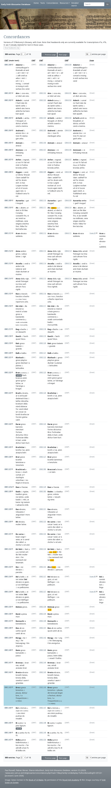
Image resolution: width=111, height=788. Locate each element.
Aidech (19, 100)
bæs (85, 111)
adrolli (50, 748)
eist (23, 73)
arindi (50, 254)
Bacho (51, 299)
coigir (22, 537)
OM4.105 (68, 143)
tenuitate (20, 465)
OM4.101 (68, 93)
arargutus (55, 643)
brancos (19, 378)
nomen (22, 552)
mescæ (84, 152)
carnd (27, 539)
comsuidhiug (79, 67)
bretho (19, 450)
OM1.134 (7, 576)
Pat (53, 296)
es (24, 633)
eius (17, 557)
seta (25, 193)
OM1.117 (7, 329)
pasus (18, 655)
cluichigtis (20, 477)
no (74, 103)
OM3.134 (42, 549)
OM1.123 (7, 393)
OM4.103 (68, 118)
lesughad (77, 121)
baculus (19, 296)
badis (50, 322)
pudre (59, 713)
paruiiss (19, 572)
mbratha (24, 401)
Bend (18, 614)
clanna (24, 136)
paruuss (59, 569)
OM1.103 (7, 118)
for (28, 177)
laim (53, 472)
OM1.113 (7, 263)
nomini (102, 579)
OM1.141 (7, 662)
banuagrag (20, 643)
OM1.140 (7, 650)
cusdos (25, 711)
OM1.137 (7, 621)
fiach (19, 103)
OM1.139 (7, 638)
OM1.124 (7, 424)
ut (17, 96)
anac (59, 143)
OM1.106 (7, 150)
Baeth (18, 336)
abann (23, 207)
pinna (24, 614)
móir (18, 165)
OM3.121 (42, 353)
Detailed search (74, 4)
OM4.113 (68, 263)
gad (76, 203)
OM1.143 (7, 687)
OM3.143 (42, 650)
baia (25, 311)
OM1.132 (7, 549)
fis (29, 733)
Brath (18, 393)
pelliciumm (24, 587)
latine (18, 256)
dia (54, 527)
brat (27, 662)
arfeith (24, 123)
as (26, 75)
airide (58, 118)
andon (23, 251)
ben (59, 522)
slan (22, 103)
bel (56, 398)
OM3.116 (42, 294)
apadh (79, 113)
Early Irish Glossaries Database (15, 4)
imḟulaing (19, 152)
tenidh (84, 215)
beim (55, 655)
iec (22, 567)
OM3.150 (42, 740)
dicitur (18, 123)
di (16, 750)
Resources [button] (64, 3)
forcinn (19, 417)
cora (23, 93)
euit (17, 552)
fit (17, 735)
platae (59, 363)
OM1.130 (7, 522)
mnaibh (19, 718)
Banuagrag (57, 640)
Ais (17, 207)
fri (21, 136)
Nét (20, 554)
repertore (20, 301)
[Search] (94, 4)
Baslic (18, 491)
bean (18, 537)
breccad (54, 693)
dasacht (51, 332)
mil (28, 162)
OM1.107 (7, 159)
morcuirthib (52, 325)
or (28, 73)
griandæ (51, 683)
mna (49, 256)
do (26, 103)
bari (19, 440)
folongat (56, 254)
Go (107, 4)
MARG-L (54, 208)
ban (17, 113)
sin (24, 750)
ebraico (102, 582)
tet (17, 579)
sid (17, 180)
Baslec (50, 491)
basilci (18, 499)
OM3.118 (42, 329)
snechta (25, 223)
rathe (23, 105)
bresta (18, 678)
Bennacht (20, 621)
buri (27, 443)
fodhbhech (77, 193)
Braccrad (52, 469)
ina (24, 111)
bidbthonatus (21, 742)
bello (22, 576)
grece (18, 254)
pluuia (18, 693)
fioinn (75, 223)
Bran (18, 372)
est (80, 73)
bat (18, 502)
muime (19, 274)
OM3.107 (42, 150)
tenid (20, 218)
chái (52, 306)
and (27, 70)
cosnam (51, 215)
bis (28, 643)
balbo (24, 353)
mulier (18, 524)
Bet (17, 708)
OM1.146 (7, 733)
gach (75, 138)
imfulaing (52, 152)
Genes (24, 675)
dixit (20, 96)
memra (25, 126)
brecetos (19, 690)
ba (22, 557)
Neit (26, 549)
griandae (19, 683)
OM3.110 (42, 200)
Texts (42, 3)
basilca (60, 491)
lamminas (20, 462)
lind (17, 229)
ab (21, 628)
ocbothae (20, 480)
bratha (24, 414)
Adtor (19, 65)
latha (21, 229)
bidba (20, 750)
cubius (24, 254)
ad (18, 73)
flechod (52, 695)
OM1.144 (7, 708)
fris (25, 215)
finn (17, 226)
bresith (19, 675)
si (16, 86)
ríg (22, 502)
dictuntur (19, 435)
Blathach (20, 357)
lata (78, 226)
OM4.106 (68, 150)
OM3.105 (42, 130)
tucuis (24, 188)
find (56, 223)
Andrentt (77, 130)
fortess (19, 432)
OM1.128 (7, 491)
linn (74, 226)
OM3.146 (42, 687)
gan (17, 138)
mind (18, 406)
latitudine (20, 368)
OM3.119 (42, 336)
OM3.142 (42, 638)
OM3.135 (42, 567)
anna (75, 266)
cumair (18, 475)
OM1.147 (7, 740)
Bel (17, 576)
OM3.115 (42, 251)
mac (23, 183)
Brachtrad (20, 469)
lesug (20, 121)
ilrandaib (76, 70)
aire (23, 96)
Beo (17, 628)
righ (24, 256)
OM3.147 (42, 708)
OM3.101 (42, 65)
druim (24, 180)
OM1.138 (7, 628)
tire (80, 133)
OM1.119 (7, 343)
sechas (18, 89)
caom (25, 680)
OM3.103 (42, 100)
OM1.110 (7, 207)
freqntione (21, 698)
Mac (26, 210)
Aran (18, 233)
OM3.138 (42, 607)
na (24, 218)
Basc (18, 487)
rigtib (75, 259)
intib (26, 505)
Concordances (52, 3)
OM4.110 (68, 207)
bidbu (50, 750)
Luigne (18, 185)
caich (18, 420)
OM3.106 (42, 143)
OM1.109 (7, 200)
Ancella (19, 263)
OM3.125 (42, 424)
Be (49, 522)
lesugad (51, 121)
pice (21, 723)
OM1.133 (7, 567)
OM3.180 (42, 469)
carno (52, 522)
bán (74, 113)
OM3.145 (42, 672)
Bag (17, 329)
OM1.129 (7, 509)
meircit (19, 311)
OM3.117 (42, 306)
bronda (19, 168)
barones (19, 427)
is (20, 183)
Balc (17, 343)
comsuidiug (21, 67)
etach (25, 472)
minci (19, 701)
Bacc (18, 294)
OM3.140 (42, 621)
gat (27, 200)
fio (26, 733)
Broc (26, 435)
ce (58, 185)
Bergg (18, 638)
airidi (82, 118)
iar (17, 412)
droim (81, 180)
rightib (54, 259)
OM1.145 (7, 723)
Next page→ (63, 55)
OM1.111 (7, 233)
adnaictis (20, 505)
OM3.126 (42, 393)
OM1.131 (7, 534)
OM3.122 (42, 357)
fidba (22, 226)
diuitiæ (50, 363)
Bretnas (19, 662)
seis (80, 108)
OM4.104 (68, 130)
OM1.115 (7, 294)
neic (22, 191)
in (24, 86)
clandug (52, 136)
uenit (18, 633)
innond (18, 309)
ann (59, 530)
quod (23, 631)
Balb (18, 353)
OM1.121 (7, 357)
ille (26, 306)
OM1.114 (7, 278)
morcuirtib (23, 325)
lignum (23, 725)
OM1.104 (7, 130)
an (78, 210)
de (23, 266)
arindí (22, 665)
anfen (24, 168)
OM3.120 (42, 343)
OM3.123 (42, 372)
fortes (50, 429)
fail (25, 162)
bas (24, 748)
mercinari (19, 429)
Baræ (18, 424)
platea (18, 365)
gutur (23, 380)
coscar (20, 412)
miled (25, 409)
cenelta (19, 680)
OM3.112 (42, 233)
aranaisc (19, 668)
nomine (102, 236)
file (81, 210)
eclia (56, 494)
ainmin (18, 133)
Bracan (27, 175)
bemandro (20, 653)
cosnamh (19, 215)
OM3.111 (42, 207)
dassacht (22, 332)
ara (18, 713)
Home (36, 3)
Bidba (18, 740)
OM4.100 (68, 65)
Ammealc (77, 150)
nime (52, 499)
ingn (58, 159)
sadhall (81, 177)
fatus (23, 339)
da (85, 103)
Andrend (19, 130)
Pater (24, 299)
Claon (18, 177)
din (49, 693)
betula (23, 708)
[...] (51, 552)
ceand (56, 123)
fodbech (19, 193)
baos (28, 111)
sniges (75, 221)
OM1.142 (7, 672)
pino (17, 725)
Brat (18, 457)
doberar (23, 406)
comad (26, 83)
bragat (19, 388)
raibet (21, 542)
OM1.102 (7, 100)
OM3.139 (42, 614)
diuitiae (24, 363)
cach (53, 256)
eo (23, 628)
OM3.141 (42, 628)
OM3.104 (42, 118)
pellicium (51, 584)
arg (17, 640)
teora (27, 108)
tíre (23, 133)
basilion (19, 494)
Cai (55, 395)
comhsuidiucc (54, 67)
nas (17, 665)
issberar (19, 269)
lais (25, 229)
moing (20, 86)
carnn (50, 527)
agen (18, 191)
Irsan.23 (93, 233)
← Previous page (49, 55)
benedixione (21, 623)
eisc (27, 93)
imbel (21, 579)
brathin (19, 459)
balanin (19, 346)
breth (18, 414)
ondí (23, 75)
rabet (58, 527)
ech (17, 81)
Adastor (51, 65)
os (23, 582)
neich (60, 188)
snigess (19, 223)
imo (23, 89)
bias (26, 398)
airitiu (26, 118)
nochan (25, 185)
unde (24, 440)
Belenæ (51, 607)
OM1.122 (7, 372)
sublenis (19, 236)
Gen (56, 675)
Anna (18, 251)
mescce (19, 155)
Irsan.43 (93, 576)
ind (25, 560)
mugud (20, 203)
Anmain (19, 143)
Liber (20, 299)
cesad (51, 658)
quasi (18, 339)
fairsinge (19, 386)
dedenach (20, 398)
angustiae (20, 514)
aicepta (51, 398)
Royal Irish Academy (70, 780)
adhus (56, 75)
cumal (26, 100)
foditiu (58, 658)
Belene (19, 607)
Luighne (76, 185)
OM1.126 (7, 457)
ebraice (23, 233)
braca (18, 472)
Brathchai (52, 393)
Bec (17, 567)
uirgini (18, 711)
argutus (19, 646)
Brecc (18, 687)
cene (26, 221)
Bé (17, 522)
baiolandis (20, 317)
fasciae (25, 487)
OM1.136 (7, 614)
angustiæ (52, 514)
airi (55, 96)
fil (23, 210)
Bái (49, 306)
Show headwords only (12, 48)
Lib (49, 296)
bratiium (19, 403)
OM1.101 (7, 93)
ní (21, 188)
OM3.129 (42, 487)
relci (24, 499)
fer (22, 640)
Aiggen (19, 172)
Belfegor (25, 584)
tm (27, 502)
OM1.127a (8, 487)
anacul (18, 145)
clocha (50, 530)
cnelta (51, 680)
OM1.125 (7, 447)
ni (27, 133)
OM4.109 (68, 200)
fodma (25, 165)
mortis (21, 745)
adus (18, 78)
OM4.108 (68, 172)
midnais (58, 218)
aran (101, 239)
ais (17, 218)
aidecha (19, 111)
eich (26, 86)
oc (23, 309)
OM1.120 (7, 353)
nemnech (19, 560)
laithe (18, 401)
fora (49, 259)
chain (18, 271)
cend (27, 89)
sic (25, 412)
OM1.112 (7, 251)
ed (21, 395)
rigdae (25, 491)
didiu (55, 251)
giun (49, 579)
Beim (18, 650)
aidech (18, 108)
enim (25, 378)
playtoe (51, 360)
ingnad (26, 159)
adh (19, 75)
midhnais (19, 221)
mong (18, 83)
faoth (25, 336)
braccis (26, 483)
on (17, 332)
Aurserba (20, 200)
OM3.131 (42, 509)
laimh (18, 105)
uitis (26, 301)
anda (18, 266)
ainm (60, 395)
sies (23, 108)
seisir (18, 539)
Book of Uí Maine (36, 780)
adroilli (18, 748)
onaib (17, 322)
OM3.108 (42, 159)
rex (17, 497)
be (24, 638)
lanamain (19, 562)
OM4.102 (68, 100)
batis (17, 325)
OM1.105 (7, 143)
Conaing (19, 213)
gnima (24, 417)
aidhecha (76, 111)
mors (28, 514)
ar (28, 271)
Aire (17, 93)
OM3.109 (42, 172)
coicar (50, 524)
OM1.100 (7, 65)
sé (57, 530)
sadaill (23, 177)
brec (17, 695)
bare (23, 443)
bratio (25, 393)
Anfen (18, 159)
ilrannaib (19, 70)
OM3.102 (42, 93)
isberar (59, 266)
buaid (24, 395)
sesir (55, 524)
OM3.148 (42, 723)
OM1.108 (7, 172)
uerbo (18, 631)
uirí (27, 552)
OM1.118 (7, 336)
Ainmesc (19, 150)
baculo (24, 294)
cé (19, 188)
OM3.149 (42, 733)
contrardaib (23, 322)
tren (17, 136)
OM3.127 (42, 457)
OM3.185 (42, 491)
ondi (49, 75)
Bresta (19, 672)
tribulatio (20, 512)
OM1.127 (7, 469)
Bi (16, 723)
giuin (27, 582)
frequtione (53, 701)
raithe (80, 105)
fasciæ (56, 487)
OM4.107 (68, 159)
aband (50, 210)
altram (80, 256)
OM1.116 (7, 306)
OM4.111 (68, 233)
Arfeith (19, 118)
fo (28, 193)
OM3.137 (42, 576)
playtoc (24, 360)
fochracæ (20, 437)
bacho (26, 296)
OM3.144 (42, 662)
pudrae (19, 716)
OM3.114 (42, 263)
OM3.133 (42, 522)
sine (21, 711)
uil (24, 70)
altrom (59, 256)
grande (19, 348)
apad (21, 113)
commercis (20, 319)
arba (21, 138)
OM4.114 (68, 251)
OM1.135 (7, 607)
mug (50, 203)
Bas (17, 509)
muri (18, 616)
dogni (60, 693)
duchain (23, 271)
